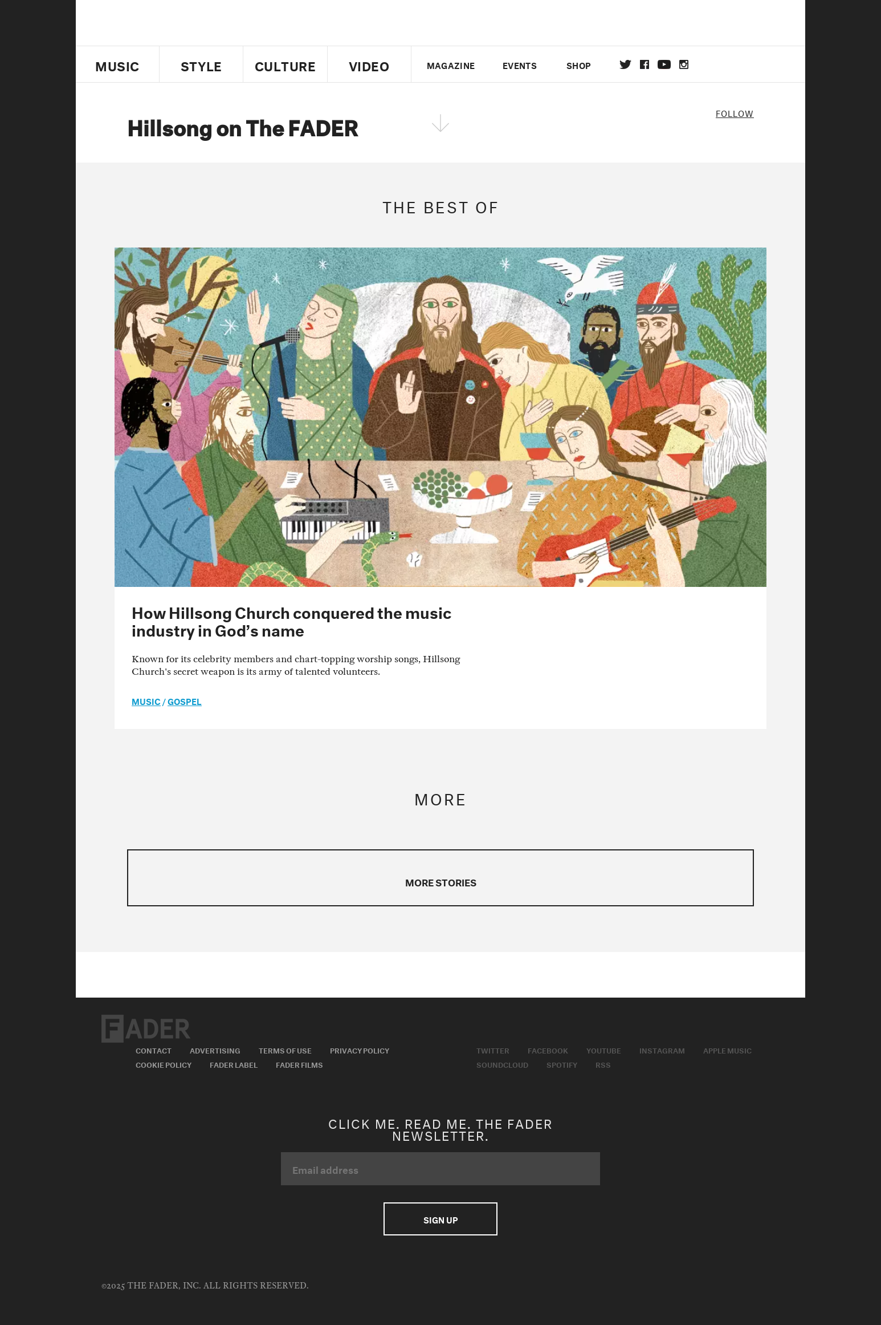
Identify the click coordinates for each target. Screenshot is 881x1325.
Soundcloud (502, 1063)
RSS (603, 1063)
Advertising (215, 1049)
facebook (644, 64)
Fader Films (299, 1063)
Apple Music (727, 1049)
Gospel (185, 700)
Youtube (603, 1049)
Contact (154, 1049)
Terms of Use (285, 1049)
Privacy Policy (359, 1049)
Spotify (561, 1063)
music (146, 700)
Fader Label (234, 1063)
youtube (664, 64)
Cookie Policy (163, 1063)
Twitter (625, 64)
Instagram (662, 1049)
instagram (683, 64)
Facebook (548, 1049)
